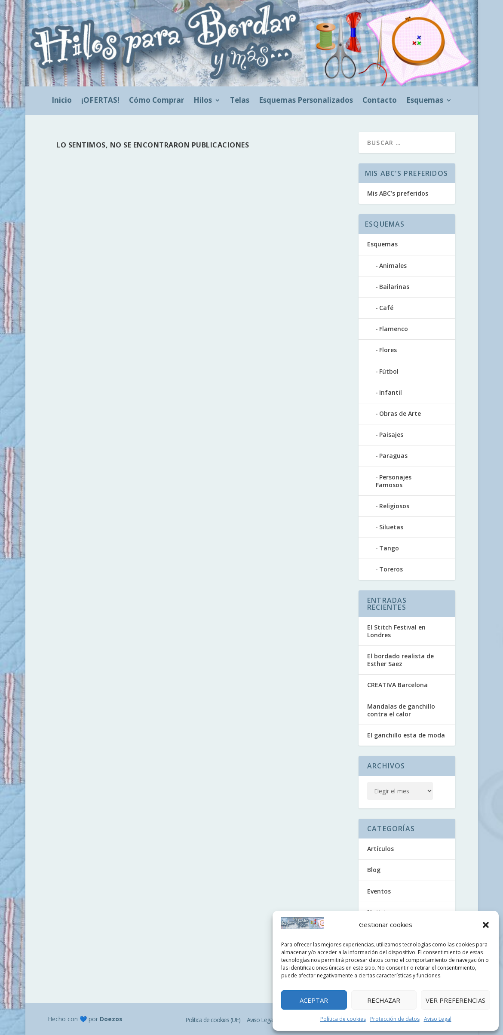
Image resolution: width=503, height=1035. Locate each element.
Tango (389, 548)
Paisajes (391, 434)
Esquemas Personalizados (306, 101)
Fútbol (389, 371)
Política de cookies (343, 1019)
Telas (239, 101)
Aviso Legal (437, 1019)
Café (386, 308)
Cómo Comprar (156, 101)
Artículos (380, 849)
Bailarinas (394, 287)
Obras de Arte (400, 413)
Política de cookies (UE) (212, 1020)
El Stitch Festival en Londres (396, 631)
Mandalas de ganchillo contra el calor (401, 710)
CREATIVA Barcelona (397, 685)
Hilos (202, 101)
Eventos (379, 891)
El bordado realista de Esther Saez (400, 660)
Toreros (391, 569)
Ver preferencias (455, 1000)
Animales (393, 265)
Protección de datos (395, 1019)
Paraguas (393, 455)
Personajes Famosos (393, 481)
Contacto (379, 101)
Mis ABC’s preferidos (397, 193)
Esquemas (424, 101)
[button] (486, 925)
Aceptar (314, 1000)
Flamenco (393, 329)
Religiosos (394, 506)
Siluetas (391, 527)
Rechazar (383, 1000)
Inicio (62, 101)
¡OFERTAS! (100, 101)
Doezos (111, 1019)
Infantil (390, 392)
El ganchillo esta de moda (406, 735)
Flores (388, 350)
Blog (373, 870)
